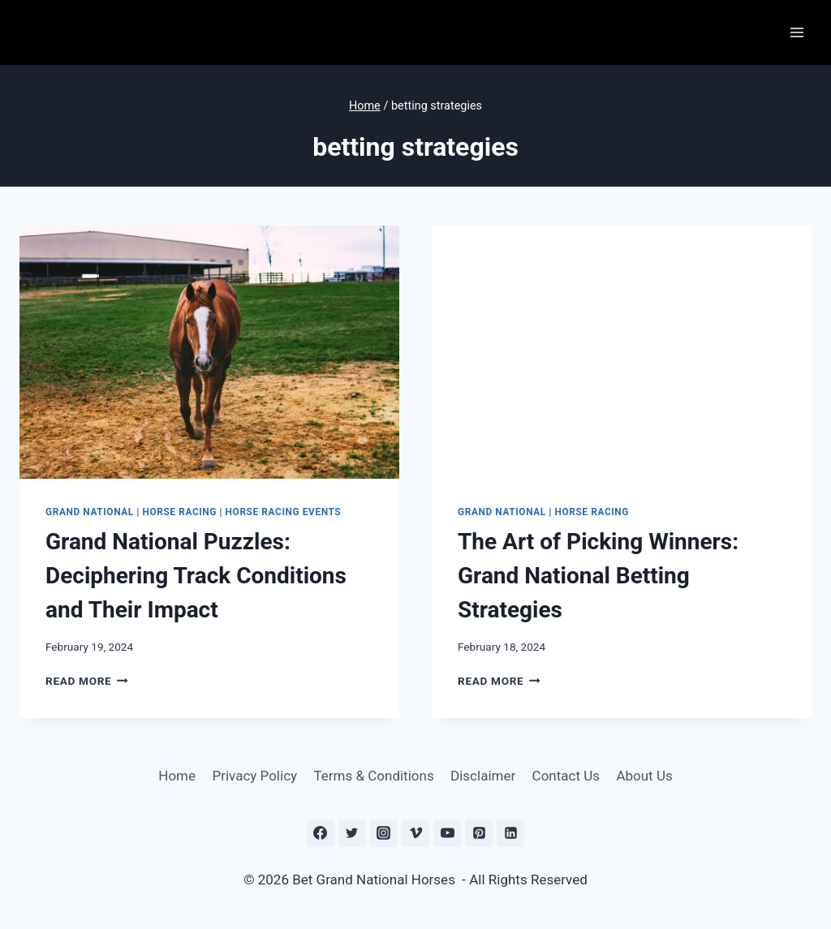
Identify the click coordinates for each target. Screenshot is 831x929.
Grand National (89, 512)
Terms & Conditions (373, 776)
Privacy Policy (254, 776)
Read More (86, 680)
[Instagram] (384, 833)
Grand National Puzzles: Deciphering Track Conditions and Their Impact (196, 575)
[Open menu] (796, 32)
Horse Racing (179, 512)
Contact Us (566, 776)
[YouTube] (447, 833)
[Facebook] (320, 833)
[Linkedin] (510, 833)
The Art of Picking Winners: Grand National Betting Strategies (598, 575)
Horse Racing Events (284, 512)
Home (177, 776)
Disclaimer (482, 776)
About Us (644, 776)
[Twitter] (352, 833)
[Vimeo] (415, 833)
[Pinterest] (479, 833)
